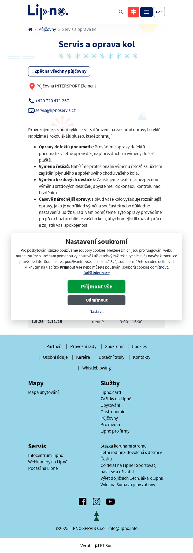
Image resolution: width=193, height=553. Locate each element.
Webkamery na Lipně (47, 462)
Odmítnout (96, 300)
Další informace (97, 273)
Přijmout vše (96, 286)
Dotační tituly (111, 357)
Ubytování (110, 405)
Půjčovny (47, 29)
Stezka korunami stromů (124, 446)
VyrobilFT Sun (96, 545)
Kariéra (83, 357)
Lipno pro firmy (115, 431)
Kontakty (141, 357)
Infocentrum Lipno (45, 455)
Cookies (139, 346)
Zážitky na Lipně (116, 399)
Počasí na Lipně (43, 468)
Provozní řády (83, 346)
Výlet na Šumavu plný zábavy (128, 485)
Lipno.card (111, 392)
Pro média (110, 424)
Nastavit (97, 311)
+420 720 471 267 (52, 101)
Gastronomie (113, 412)
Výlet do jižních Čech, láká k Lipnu (132, 478)
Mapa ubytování (43, 392)
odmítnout (159, 267)
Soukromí (114, 346)
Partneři (54, 346)
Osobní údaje (55, 357)
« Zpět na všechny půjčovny (59, 71)
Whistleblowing (96, 368)
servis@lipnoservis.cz (55, 110)
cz (158, 11)
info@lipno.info (123, 528)
